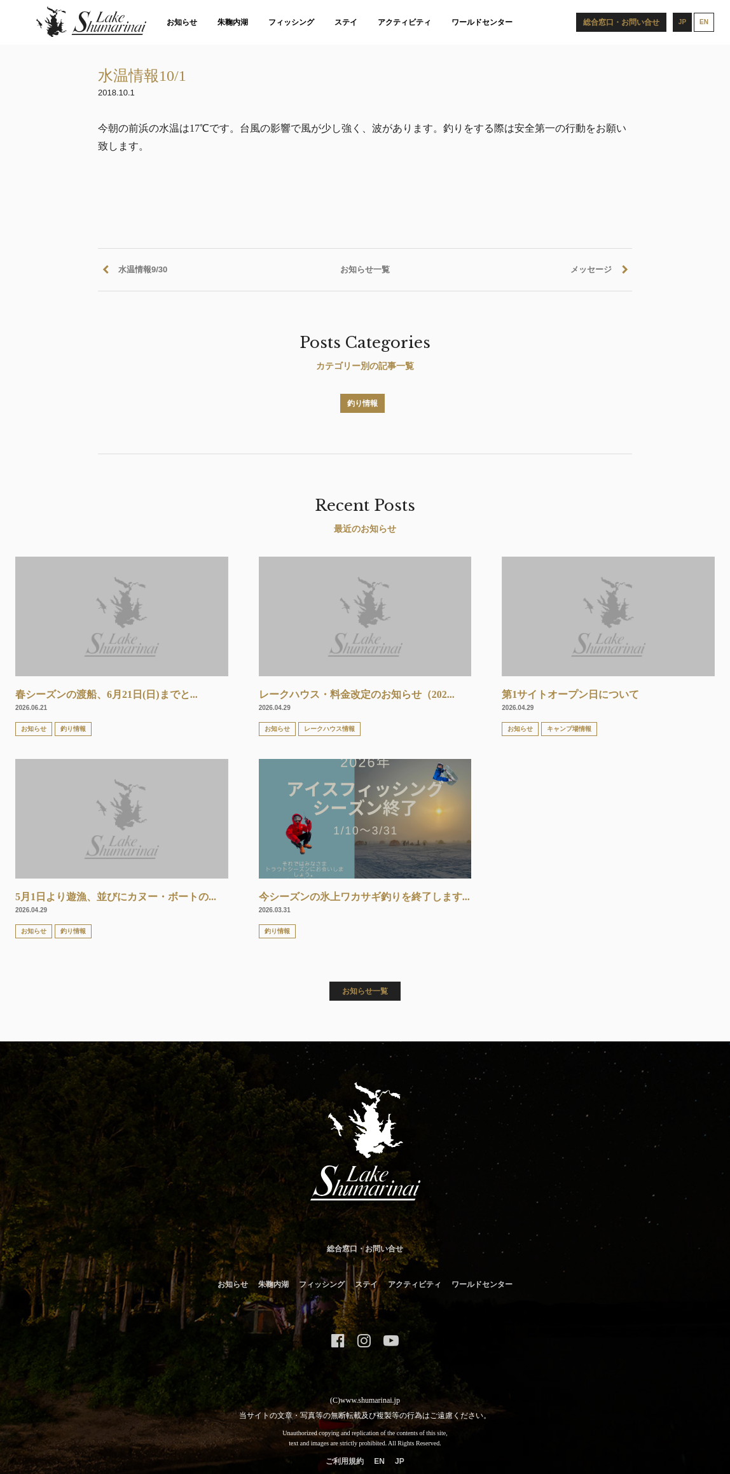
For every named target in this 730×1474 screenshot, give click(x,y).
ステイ (345, 22)
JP (399, 1461)
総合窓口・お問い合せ (365, 1248)
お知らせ (182, 22)
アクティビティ (404, 22)
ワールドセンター (482, 22)
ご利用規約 (345, 1461)
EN (379, 1461)
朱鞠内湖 (232, 22)
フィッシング (291, 22)
